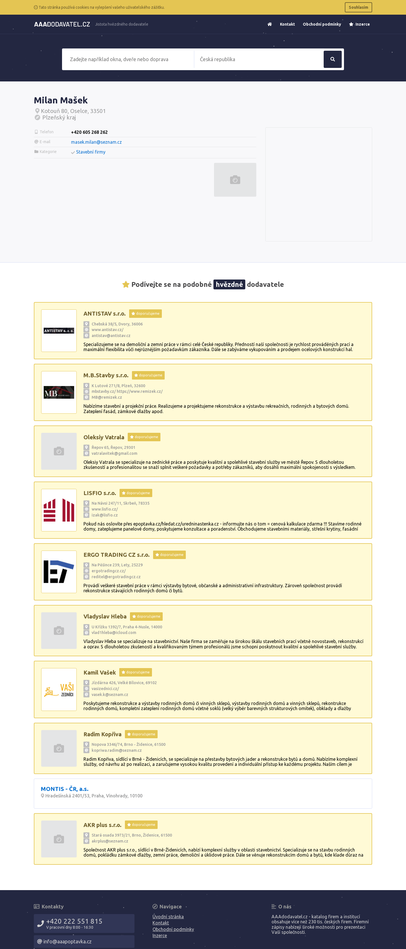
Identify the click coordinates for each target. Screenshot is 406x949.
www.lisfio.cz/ (105, 509)
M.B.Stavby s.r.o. (106, 375)
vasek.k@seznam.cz (110, 694)
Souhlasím (358, 7)
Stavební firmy (90, 151)
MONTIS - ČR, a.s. (65, 789)
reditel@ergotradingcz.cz (116, 577)
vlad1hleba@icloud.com (114, 632)
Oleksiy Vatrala (103, 437)
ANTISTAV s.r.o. (104, 313)
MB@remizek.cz (107, 397)
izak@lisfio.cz (105, 515)
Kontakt (287, 24)
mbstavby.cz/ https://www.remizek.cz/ (127, 391)
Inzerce (359, 24)
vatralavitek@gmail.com (114, 453)
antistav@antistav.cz (111, 335)
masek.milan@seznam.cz (96, 142)
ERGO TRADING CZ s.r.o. (116, 554)
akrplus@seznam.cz (110, 841)
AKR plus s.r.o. (102, 825)
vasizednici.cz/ (105, 688)
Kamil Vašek (99, 672)
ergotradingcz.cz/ (109, 571)
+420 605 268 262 (89, 132)
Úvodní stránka (168, 916)
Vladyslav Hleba (105, 616)
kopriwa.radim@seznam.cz (117, 750)
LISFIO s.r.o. (99, 493)
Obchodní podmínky (322, 24)
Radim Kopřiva (102, 734)
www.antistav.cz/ (107, 329)
